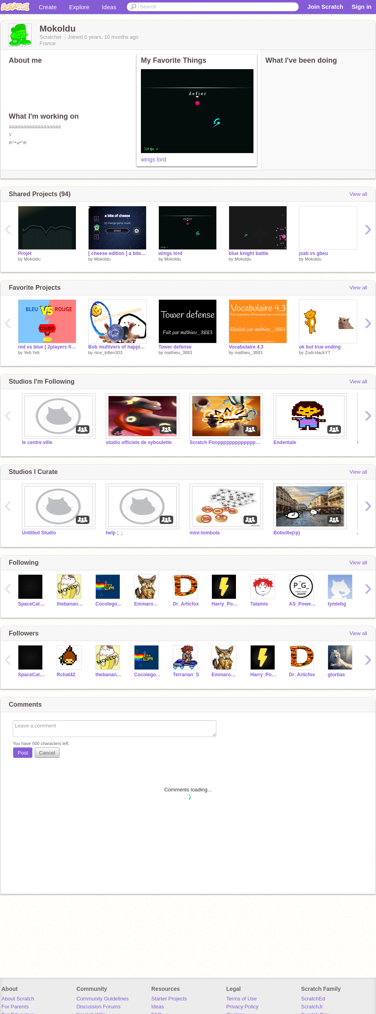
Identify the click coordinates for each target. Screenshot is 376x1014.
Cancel (47, 753)
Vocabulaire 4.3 (246, 347)
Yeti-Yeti (32, 352)
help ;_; (114, 533)
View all (358, 194)
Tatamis (259, 604)
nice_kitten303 (108, 352)
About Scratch (18, 999)
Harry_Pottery (225, 604)
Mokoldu (32, 259)
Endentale (284, 442)
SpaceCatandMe (31, 604)
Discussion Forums (98, 1007)
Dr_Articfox (186, 604)
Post (23, 753)
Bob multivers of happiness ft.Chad (117, 347)
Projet (25, 253)
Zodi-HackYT (317, 352)
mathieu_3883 (178, 352)
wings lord (153, 159)
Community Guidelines (102, 999)
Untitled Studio (39, 533)
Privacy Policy (242, 1007)
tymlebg (337, 604)
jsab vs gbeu (313, 253)
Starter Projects (169, 999)
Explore (79, 7)
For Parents (15, 1007)
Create (48, 7)
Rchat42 (66, 674)
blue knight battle (248, 253)
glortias (336, 674)
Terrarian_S (186, 674)
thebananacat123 (70, 604)
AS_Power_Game (302, 604)
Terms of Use (241, 999)
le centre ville (37, 442)
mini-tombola (205, 533)
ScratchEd (313, 999)
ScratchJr (312, 1007)
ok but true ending (320, 347)
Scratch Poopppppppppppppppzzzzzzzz (225, 442)
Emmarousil (147, 604)
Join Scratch (325, 6)
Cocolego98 (108, 604)
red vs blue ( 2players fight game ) (47, 347)
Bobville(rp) (286, 533)
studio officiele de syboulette (139, 442)
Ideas (109, 7)
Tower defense (175, 347)
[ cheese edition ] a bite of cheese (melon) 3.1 (117, 253)
